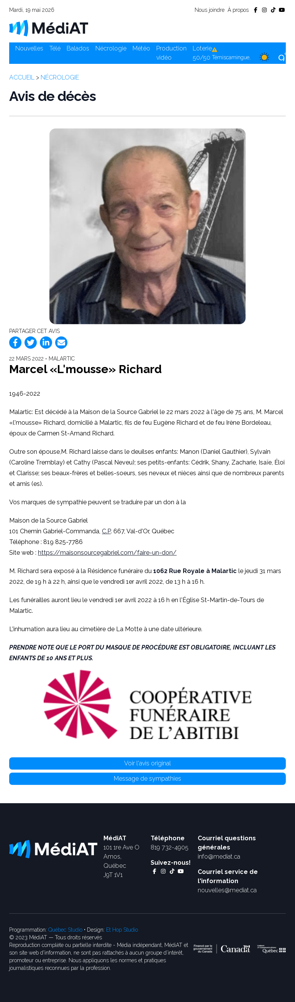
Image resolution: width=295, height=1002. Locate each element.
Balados (78, 48)
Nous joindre (210, 10)
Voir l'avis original (147, 763)
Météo (141, 48)
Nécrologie (110, 48)
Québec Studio (65, 930)
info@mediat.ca (219, 856)
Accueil (21, 77)
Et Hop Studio (122, 930)
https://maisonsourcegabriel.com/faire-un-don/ (107, 552)
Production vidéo (171, 53)
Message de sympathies (147, 778)
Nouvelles (29, 48)
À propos (238, 10)
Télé (55, 48)
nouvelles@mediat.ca (227, 890)
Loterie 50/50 (202, 53)
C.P (106, 531)
